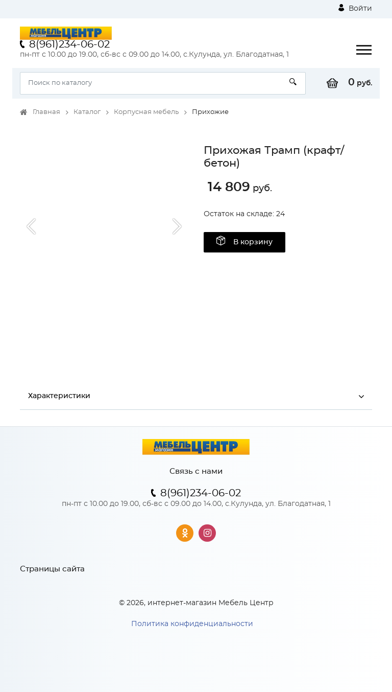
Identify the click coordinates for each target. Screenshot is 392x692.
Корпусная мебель (146, 112)
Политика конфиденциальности (192, 624)
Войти (355, 8)
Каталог (87, 112)
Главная (46, 112)
